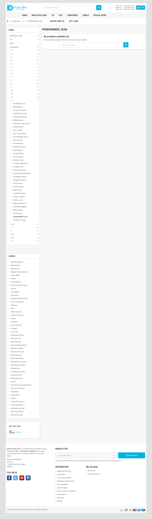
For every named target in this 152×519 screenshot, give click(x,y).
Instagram (27, 475)
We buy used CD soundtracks (66, 491)
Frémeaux (12, 305)
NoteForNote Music (16, 358)
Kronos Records (14, 325)
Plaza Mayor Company (17, 365)
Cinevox (12, 288)
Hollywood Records (16, 315)
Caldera (12, 278)
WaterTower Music (15, 411)
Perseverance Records (17, 362)
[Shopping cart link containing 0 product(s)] (141, 8)
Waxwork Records (15, 415)
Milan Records (14, 338)
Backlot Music (14, 265)
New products (61, 494)
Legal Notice (61, 474)
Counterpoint (13, 292)
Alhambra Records (15, 262)
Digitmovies (13, 295)
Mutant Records (14, 355)
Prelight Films (14, 368)
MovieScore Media (15, 348)
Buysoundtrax (14, 275)
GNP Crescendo (14, 312)
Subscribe (132, 455)
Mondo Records (14, 342)
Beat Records (14, 268)
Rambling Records (15, 378)
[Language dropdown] (120, 8)
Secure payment (62, 484)
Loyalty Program (62, 488)
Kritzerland (13, 322)
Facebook (8, 475)
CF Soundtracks (14, 282)
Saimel (11, 382)
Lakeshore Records (16, 335)
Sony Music (13, 392)
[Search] (72, 7)
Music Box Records (16, 352)
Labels (11, 256)
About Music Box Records (65, 481)
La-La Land (13, 332)
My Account (92, 470)
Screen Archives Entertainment (19, 385)
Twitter (14, 475)
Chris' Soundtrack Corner (17, 285)
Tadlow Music (14, 395)
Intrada (11, 318)
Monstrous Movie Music (17, 345)
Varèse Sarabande (15, 405)
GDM (11, 308)
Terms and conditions (64, 478)
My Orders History (94, 474)
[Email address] (87, 455)
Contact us (60, 498)
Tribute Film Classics (16, 401)
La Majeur (12, 328)
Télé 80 (12, 398)
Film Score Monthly (16, 302)
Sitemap (59, 501)
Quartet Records (15, 375)
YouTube (21, 475)
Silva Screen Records (16, 388)
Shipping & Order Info (64, 471)
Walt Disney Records (16, 408)
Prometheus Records (16, 372)
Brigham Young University (18, 272)
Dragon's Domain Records (18, 298)
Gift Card (17, 432)
